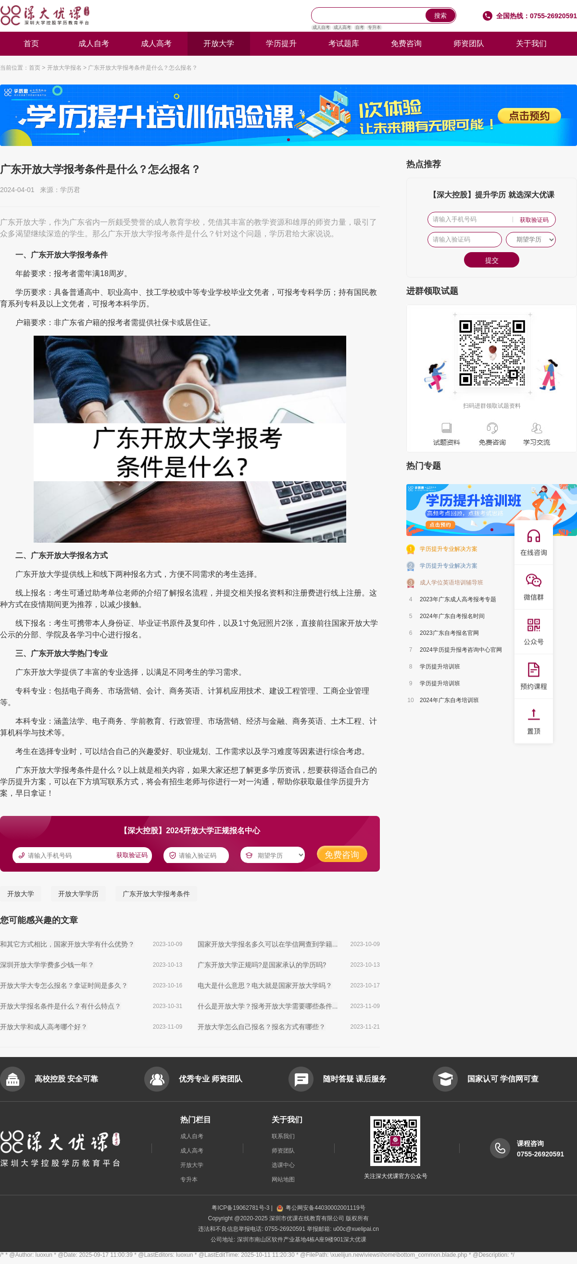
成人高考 (342, 27)
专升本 (374, 27)
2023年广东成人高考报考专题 (458, 599)
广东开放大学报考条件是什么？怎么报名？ (143, 67)
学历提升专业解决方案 (448, 549)
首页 (31, 43)
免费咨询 (406, 43)
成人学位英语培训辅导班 (451, 582)
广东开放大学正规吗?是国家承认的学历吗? (262, 965)
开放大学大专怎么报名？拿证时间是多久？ (64, 985)
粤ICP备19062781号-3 (241, 1207)
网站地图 (283, 1179)
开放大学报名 (64, 67)
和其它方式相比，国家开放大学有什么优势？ (67, 944)
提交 (492, 260)
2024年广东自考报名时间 (452, 616)
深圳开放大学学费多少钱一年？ (47, 965)
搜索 (440, 15)
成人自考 (321, 27)
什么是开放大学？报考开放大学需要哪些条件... (268, 1006)
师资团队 (468, 43)
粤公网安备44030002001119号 (320, 1207)
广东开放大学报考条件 (156, 894)
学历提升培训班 (440, 666)
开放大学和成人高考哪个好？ (44, 1027)
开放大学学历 (78, 894)
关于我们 (531, 43)
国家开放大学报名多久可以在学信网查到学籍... (268, 944)
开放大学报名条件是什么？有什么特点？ (60, 1006)
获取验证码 (132, 855)
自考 (359, 27)
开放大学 (218, 43)
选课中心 (283, 1165)
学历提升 (281, 43)
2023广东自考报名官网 (449, 633)
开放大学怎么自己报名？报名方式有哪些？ (262, 1027)
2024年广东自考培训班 (449, 700)
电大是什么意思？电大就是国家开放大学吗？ (265, 985)
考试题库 (343, 43)
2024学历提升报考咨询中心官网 (461, 649)
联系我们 (283, 1136)
